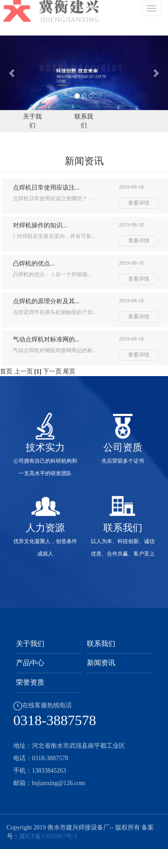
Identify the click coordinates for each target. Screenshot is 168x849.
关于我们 (30, 643)
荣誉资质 (30, 682)
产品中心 (30, 663)
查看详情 (138, 203)
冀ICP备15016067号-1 (48, 836)
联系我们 (101, 643)
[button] (12, 73)
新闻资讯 (101, 663)
